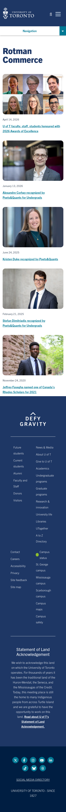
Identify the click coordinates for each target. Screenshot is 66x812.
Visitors (17, 500)
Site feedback (19, 580)
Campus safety (41, 619)
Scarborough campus (43, 593)
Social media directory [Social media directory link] (33, 779)
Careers (15, 559)
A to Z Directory (41, 538)
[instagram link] (33, 760)
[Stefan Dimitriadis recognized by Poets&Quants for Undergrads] (33, 298)
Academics (42, 468)
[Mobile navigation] (58, 14)
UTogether (42, 528)
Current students (18, 463)
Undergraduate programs (45, 478)
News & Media (44, 447)
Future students (18, 450)
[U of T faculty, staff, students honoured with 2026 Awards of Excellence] (33, 103)
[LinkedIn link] (51, 760)
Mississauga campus (43, 580)
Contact (15, 551)
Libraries (41, 521)
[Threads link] (43, 768)
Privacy (15, 573)
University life (44, 514)
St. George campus (42, 567)
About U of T (43, 454)
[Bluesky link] (34, 768)
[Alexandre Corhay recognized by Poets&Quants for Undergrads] (33, 170)
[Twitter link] (15, 760)
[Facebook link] (24, 760)
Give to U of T (44, 461)
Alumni (17, 473)
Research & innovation (43, 504)
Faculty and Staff (20, 483)
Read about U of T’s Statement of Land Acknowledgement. (35, 721)
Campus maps (41, 606)
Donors (17, 493)
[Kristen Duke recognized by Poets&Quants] (33, 234)
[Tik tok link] (25, 768)
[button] (51, 14)
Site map (16, 587)
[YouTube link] (42, 760)
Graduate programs (41, 491)
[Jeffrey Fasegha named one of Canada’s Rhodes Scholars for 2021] (33, 364)
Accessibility (18, 566)
